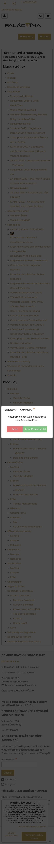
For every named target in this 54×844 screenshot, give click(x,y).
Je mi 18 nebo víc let (35, 429)
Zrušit (15, 429)
